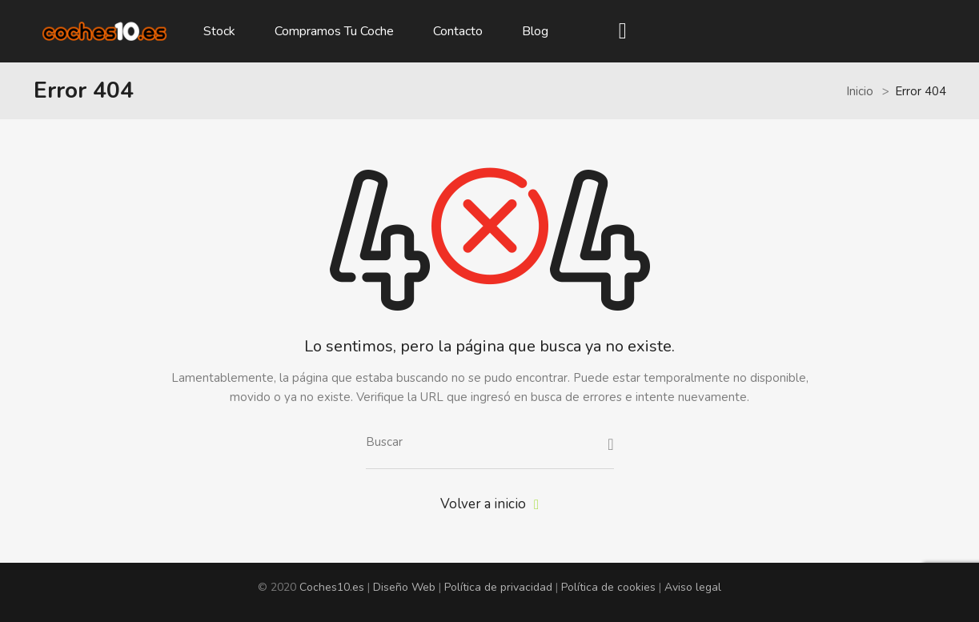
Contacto (458, 31)
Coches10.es (331, 587)
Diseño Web (404, 587)
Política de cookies (608, 587)
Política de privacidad (498, 587)
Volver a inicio (489, 504)
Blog (535, 31)
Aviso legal (692, 587)
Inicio (859, 91)
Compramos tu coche (334, 31)
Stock (219, 31)
